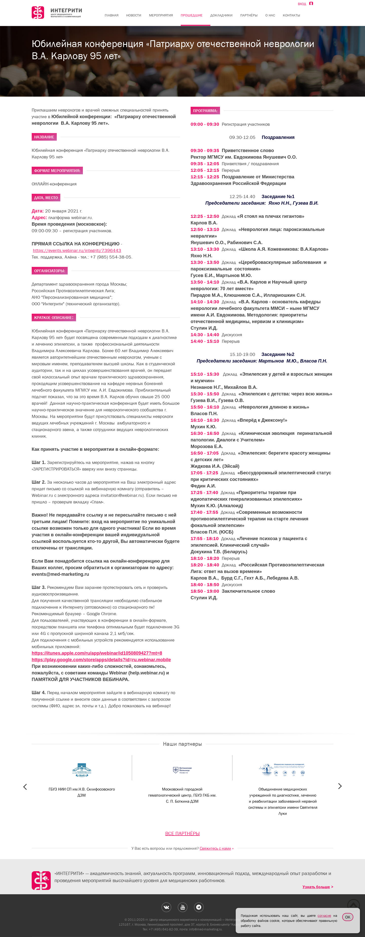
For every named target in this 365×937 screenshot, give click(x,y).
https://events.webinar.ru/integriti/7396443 (77, 250)
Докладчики (221, 15)
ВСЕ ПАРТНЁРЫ (182, 833)
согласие (324, 915)
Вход (305, 4)
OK (347, 917)
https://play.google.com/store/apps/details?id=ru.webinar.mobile (101, 659)
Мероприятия (161, 15)
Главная (111, 15)
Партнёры (249, 15)
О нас (270, 15)
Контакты (291, 15)
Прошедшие (192, 15)
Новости (133, 15)
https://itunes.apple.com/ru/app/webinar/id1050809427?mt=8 (97, 653)
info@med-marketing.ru (205, 929)
